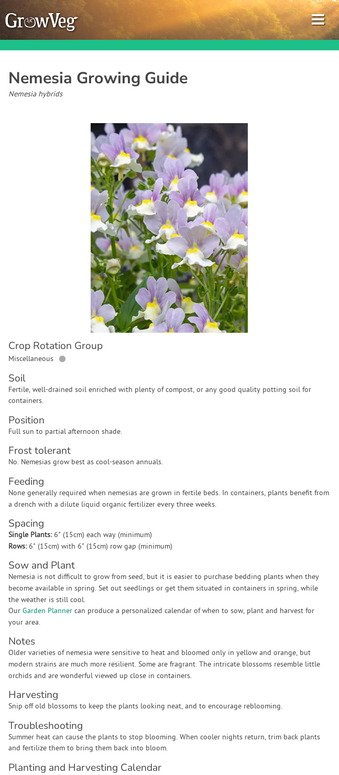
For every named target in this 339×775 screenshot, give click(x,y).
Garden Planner (47, 611)
